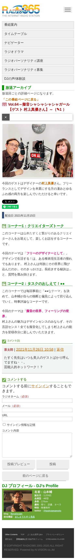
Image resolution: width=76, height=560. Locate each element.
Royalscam (16, 513)
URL (5, 415)
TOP (23, 534)
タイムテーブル (15, 33)
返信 (60, 350)
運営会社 (8, 539)
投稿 (52, 464)
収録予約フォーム (35, 539)
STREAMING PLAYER (55, 539)
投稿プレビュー (18, 464)
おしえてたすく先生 (25, 517)
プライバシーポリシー (55, 534)
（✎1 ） (59, 109)
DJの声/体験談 (14, 78)
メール (12, 405)
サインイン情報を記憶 (21, 424)
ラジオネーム (16, 396)
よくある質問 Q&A (35, 534)
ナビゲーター (14, 42)
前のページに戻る (35, 475)
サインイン (40, 386)
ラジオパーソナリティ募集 (23, 69)
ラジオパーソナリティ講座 (23, 60)
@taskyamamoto (52, 510)
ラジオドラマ (14, 51)
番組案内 (10, 24)
